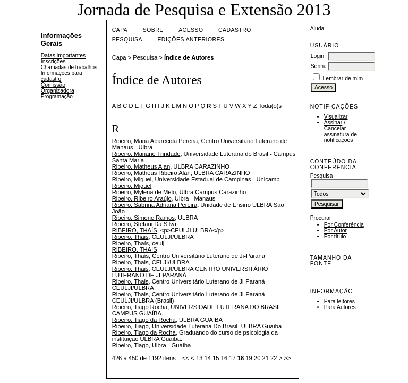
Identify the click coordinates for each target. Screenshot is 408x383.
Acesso (190, 30)
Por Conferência (344, 225)
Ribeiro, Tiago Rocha (139, 307)
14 (208, 358)
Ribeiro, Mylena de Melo (144, 192)
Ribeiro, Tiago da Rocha (144, 320)
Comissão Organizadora (57, 88)
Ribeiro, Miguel (132, 179)
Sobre (153, 30)
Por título (335, 236)
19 (248, 358)
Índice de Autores (189, 57)
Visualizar (336, 117)
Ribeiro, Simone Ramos (143, 217)
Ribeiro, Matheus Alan (141, 166)
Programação (57, 96)
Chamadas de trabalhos (69, 67)
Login (317, 56)
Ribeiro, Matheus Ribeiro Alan (151, 173)
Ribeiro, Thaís (130, 243)
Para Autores (340, 307)
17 (232, 358)
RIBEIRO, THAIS (134, 249)
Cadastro (234, 30)
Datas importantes (63, 56)
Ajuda (317, 28)
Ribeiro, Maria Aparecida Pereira (155, 141)
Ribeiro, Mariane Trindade (146, 154)
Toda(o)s (270, 106)
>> (287, 358)
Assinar (333, 123)
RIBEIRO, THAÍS (134, 230)
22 (273, 358)
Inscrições (53, 61)
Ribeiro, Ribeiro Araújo (142, 198)
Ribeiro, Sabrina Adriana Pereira (154, 205)
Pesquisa (127, 40)
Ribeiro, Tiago (130, 326)
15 (215, 358)
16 (224, 358)
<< (185, 358)
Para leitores (339, 301)
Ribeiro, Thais (130, 237)
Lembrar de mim (343, 78)
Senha (319, 66)
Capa (120, 30)
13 (199, 358)
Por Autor (335, 231)
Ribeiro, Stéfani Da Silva (144, 224)
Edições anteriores (190, 40)
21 (265, 358)
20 (257, 358)
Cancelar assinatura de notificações (340, 134)
